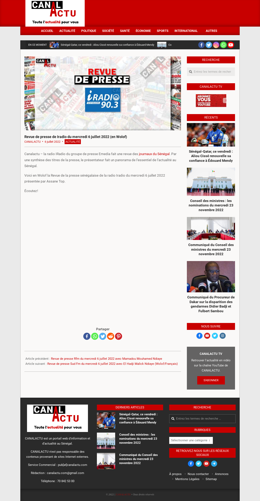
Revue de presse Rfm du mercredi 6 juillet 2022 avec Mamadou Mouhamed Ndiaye (106, 359)
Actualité (72, 141)
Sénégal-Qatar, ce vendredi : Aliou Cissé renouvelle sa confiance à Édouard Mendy (107, 44)
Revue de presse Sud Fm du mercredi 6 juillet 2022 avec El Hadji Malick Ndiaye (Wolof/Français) (112, 364)
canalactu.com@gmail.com (65, 473)
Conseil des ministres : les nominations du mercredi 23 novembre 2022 (211, 205)
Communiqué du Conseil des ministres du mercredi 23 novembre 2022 (211, 249)
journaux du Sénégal (154, 154)
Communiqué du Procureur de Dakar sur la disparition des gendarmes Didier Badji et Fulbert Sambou (211, 304)
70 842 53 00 (65, 481)
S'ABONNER (211, 380)
